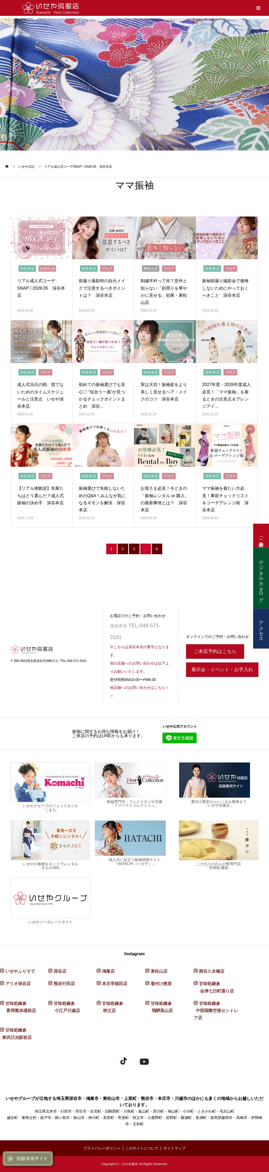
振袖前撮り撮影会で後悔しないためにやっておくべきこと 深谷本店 (225, 288)
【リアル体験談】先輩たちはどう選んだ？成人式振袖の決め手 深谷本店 (40, 495)
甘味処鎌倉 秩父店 (110, 1007)
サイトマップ (174, 1148)
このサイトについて (142, 1148)
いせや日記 (26, 166)
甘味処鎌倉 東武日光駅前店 (16, 1033)
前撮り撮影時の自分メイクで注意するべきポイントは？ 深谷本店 (102, 288)
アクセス (261, 628)
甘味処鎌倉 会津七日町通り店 (214, 987)
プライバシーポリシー (102, 1148)
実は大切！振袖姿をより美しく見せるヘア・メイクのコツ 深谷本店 (164, 391)
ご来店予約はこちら (215, 651)
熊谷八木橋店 (211, 971)
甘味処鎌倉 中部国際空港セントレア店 (216, 1010)
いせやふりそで (20, 971)
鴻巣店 (108, 971)
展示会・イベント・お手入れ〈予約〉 (222, 672)
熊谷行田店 (64, 983)
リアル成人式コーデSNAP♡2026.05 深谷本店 (41, 288)
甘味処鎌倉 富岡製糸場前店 (18, 1007)
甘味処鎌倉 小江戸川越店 (64, 1007)
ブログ (107, 268)
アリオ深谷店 (18, 983)
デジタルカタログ (261, 578)
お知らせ (47, 268)
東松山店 (150, 268)
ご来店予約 (261, 535)
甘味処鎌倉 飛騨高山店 (159, 1007)
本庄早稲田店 (114, 983)
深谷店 (60, 971)
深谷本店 (27, 268)
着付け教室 (161, 983)
